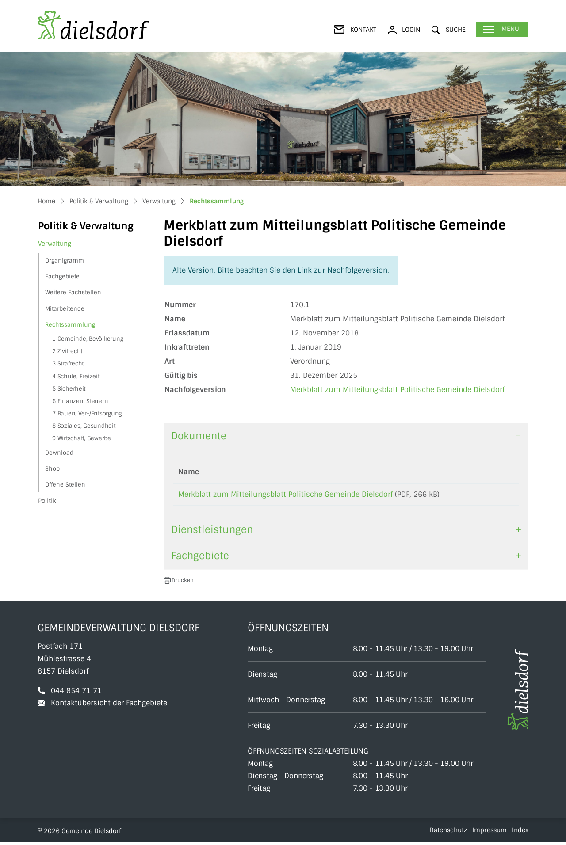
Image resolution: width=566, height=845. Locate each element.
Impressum (489, 833)
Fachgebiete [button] (200, 558)
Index (520, 833)
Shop (52, 468)
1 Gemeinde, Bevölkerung (87, 339)
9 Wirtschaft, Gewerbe (81, 438)
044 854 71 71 (76, 693)
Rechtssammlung (70, 326)
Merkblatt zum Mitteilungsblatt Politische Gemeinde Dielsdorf (397, 389)
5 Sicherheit (68, 388)
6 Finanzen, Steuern (80, 401)
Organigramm (64, 260)
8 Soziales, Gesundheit (83, 426)
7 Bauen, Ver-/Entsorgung (87, 413)
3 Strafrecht (68, 363)
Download (59, 453)
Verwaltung (54, 243)
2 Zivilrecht (67, 351)
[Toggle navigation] (502, 29)
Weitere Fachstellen (73, 292)
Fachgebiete (62, 276)
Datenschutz (448, 833)
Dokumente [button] (198, 436)
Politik (47, 501)
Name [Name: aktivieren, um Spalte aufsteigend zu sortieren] (188, 471)
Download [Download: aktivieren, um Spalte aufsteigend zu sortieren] (490, 471)
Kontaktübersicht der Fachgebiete (109, 706)
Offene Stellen (65, 484)
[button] (448, 30)
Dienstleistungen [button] (212, 532)
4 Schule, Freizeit (75, 376)
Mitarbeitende (64, 308)
